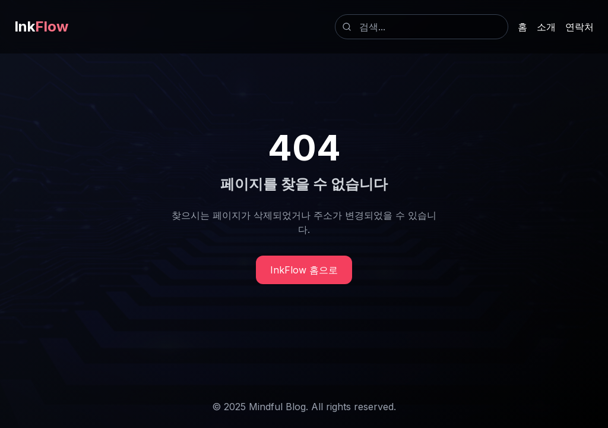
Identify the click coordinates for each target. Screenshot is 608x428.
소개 (546, 27)
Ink (41, 26)
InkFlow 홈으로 (304, 270)
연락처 (579, 27)
